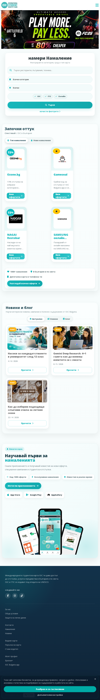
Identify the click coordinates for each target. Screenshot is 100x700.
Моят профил (11, 656)
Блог (66, 319)
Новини (53, 319)
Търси (50, 105)
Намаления (10, 629)
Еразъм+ (9, 660)
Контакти (9, 625)
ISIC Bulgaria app (12, 664)
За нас (8, 609)
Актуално (36, 319)
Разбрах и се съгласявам (50, 689)
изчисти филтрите (50, 111)
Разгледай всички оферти (25, 283)
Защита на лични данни (15, 617)
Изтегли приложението (23, 485)
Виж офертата (15, 196)
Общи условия (11, 613)
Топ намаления (16, 140)
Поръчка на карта (13, 645)
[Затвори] (95, 679)
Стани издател (11, 649)
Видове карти (11, 640)
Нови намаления (41, 140)
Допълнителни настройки (50, 695)
